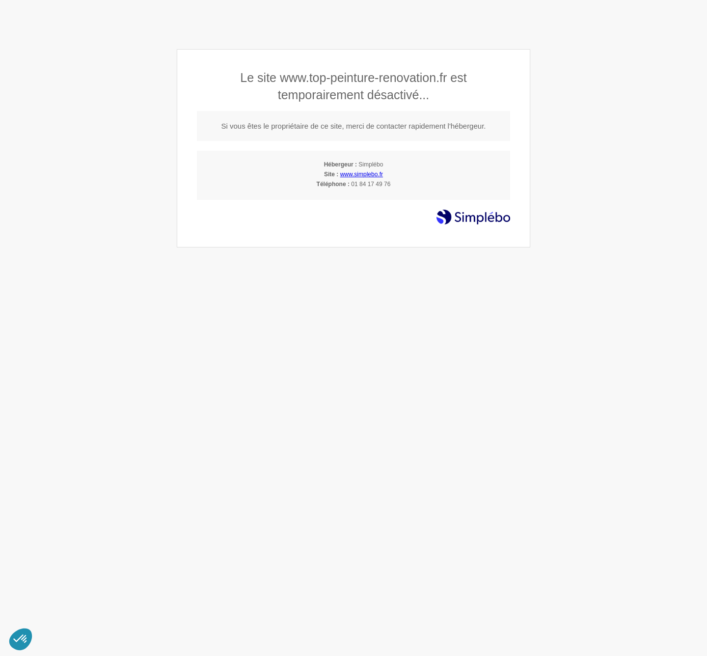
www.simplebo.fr (361, 174)
